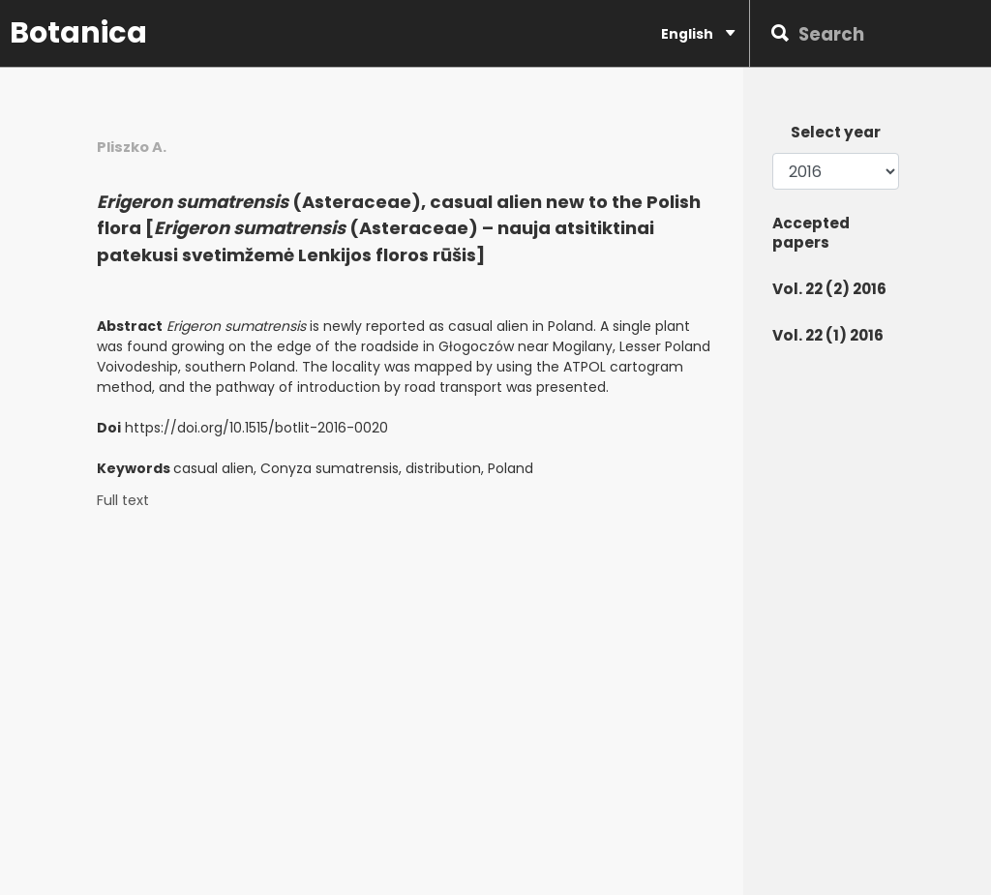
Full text (123, 501)
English (698, 33)
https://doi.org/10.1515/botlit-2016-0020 (256, 427)
